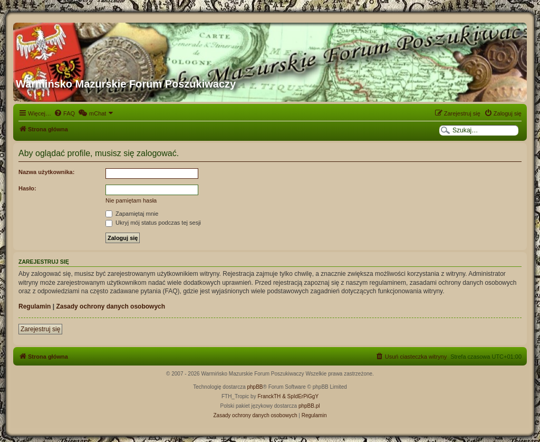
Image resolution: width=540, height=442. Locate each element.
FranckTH (269, 396)
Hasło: (27, 188)
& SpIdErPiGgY (300, 396)
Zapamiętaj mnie (131, 213)
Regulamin (34, 306)
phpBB (255, 387)
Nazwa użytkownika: (46, 172)
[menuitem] (64, 113)
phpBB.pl (309, 406)
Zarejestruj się (40, 329)
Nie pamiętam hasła (131, 200)
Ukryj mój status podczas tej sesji (153, 222)
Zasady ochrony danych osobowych (110, 306)
